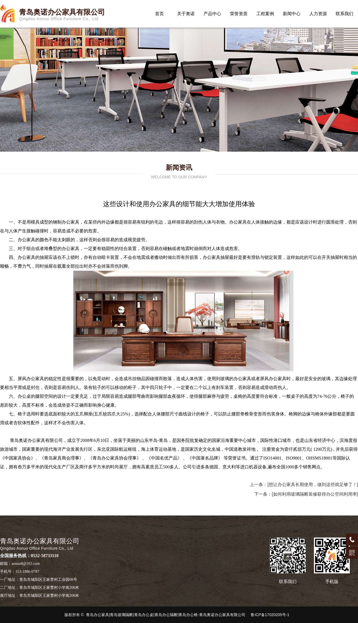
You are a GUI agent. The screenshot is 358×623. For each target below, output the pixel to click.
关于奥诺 (186, 13)
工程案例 (265, 13)
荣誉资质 (239, 13)
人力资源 (318, 13)
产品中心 (212, 13)
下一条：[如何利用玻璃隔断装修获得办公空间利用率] (306, 494)
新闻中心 (291, 13)
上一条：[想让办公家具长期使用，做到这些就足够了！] (304, 484)
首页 (159, 13)
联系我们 (344, 13)
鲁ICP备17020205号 (268, 615)
